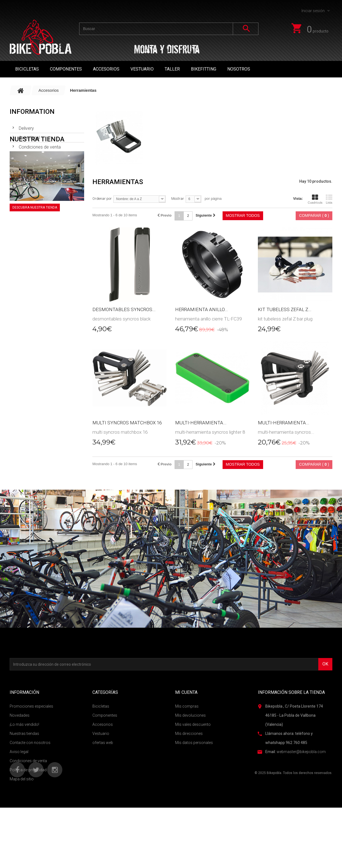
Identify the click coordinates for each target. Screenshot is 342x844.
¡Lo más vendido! (24, 724)
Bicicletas (27, 69)
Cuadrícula (315, 199)
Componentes (66, 69)
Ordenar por (102, 198)
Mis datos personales (194, 742)
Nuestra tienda (37, 170)
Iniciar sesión (313, 11)
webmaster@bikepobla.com (301, 751)
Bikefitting (203, 69)
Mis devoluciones (190, 715)
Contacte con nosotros (30, 742)
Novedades (20, 715)
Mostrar (177, 198)
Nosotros (238, 69)
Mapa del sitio (22, 779)
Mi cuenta (186, 692)
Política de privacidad (28, 770)
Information (32, 111)
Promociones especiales (31, 706)
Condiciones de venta (39, 144)
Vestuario (142, 69)
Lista (329, 199)
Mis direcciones (189, 733)
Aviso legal (29, 135)
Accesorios (106, 69)
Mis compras (187, 706)
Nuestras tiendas (34, 154)
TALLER (172, 69)
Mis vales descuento (193, 724)
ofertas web (102, 742)
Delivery (26, 126)
